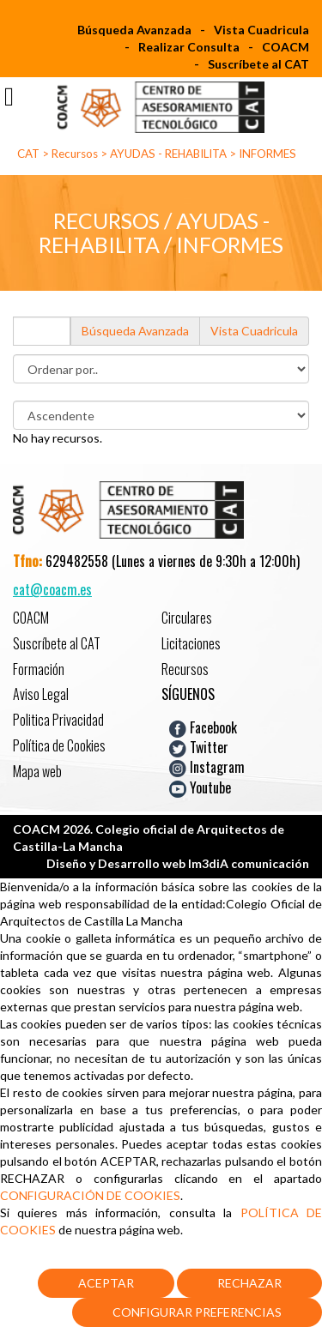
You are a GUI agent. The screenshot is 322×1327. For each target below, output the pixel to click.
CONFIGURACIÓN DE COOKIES (90, 1195)
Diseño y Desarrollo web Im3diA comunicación (177, 863)
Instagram (207, 767)
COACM (285, 46)
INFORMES (267, 153)
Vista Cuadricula (261, 29)
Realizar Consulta (189, 46)
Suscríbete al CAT (258, 64)
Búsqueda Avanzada (134, 29)
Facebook (203, 726)
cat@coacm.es (52, 589)
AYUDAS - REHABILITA (168, 153)
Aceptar (106, 1283)
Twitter (198, 747)
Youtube (200, 786)
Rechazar (249, 1283)
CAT (28, 153)
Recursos (75, 153)
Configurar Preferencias (197, 1312)
